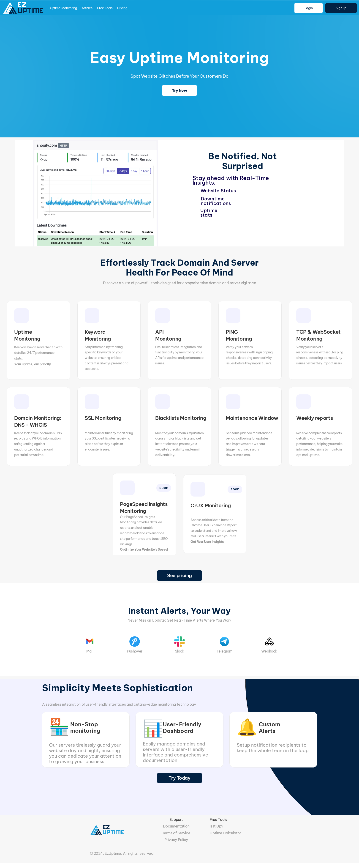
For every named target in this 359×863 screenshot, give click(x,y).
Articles (87, 8)
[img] (23, 8)
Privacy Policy (176, 839)
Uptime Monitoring (63, 8)
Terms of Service (176, 833)
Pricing (122, 8)
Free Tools (105, 8)
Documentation (176, 826)
